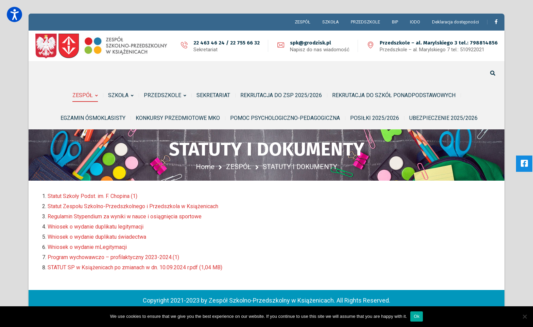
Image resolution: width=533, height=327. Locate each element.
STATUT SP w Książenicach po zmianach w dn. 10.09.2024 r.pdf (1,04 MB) (135, 267)
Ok (416, 316)
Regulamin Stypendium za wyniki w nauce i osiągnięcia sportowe (125, 216)
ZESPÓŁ (238, 167)
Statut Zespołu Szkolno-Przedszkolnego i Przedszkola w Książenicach (133, 206)
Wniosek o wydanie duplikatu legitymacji (95, 226)
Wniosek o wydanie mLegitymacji (87, 247)
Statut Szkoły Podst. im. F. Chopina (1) (92, 196)
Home (205, 167)
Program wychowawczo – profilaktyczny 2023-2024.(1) (113, 257)
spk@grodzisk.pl (310, 43)
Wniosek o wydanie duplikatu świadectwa (97, 237)
